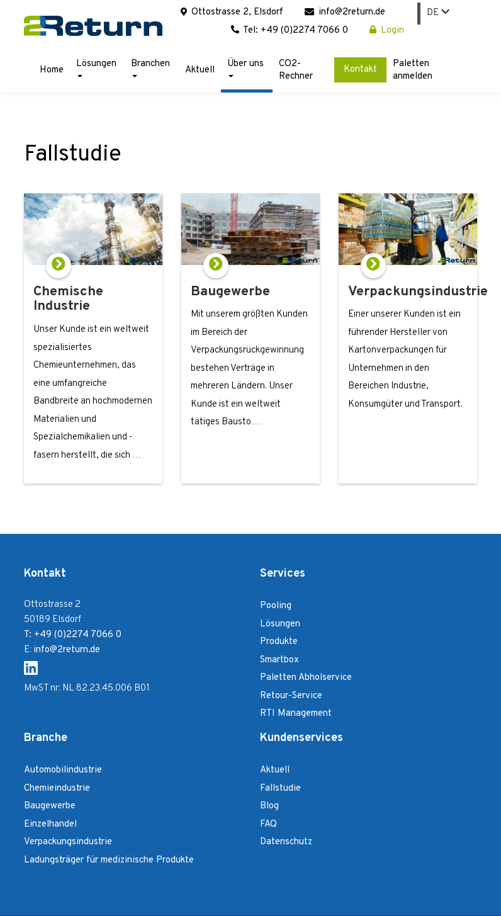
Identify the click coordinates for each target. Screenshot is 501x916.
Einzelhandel (50, 824)
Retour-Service (291, 696)
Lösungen (96, 67)
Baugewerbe (50, 806)
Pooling (275, 606)
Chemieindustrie (57, 788)
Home (52, 70)
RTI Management (296, 714)
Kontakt (360, 70)
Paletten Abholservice (306, 678)
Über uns (245, 67)
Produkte (279, 642)
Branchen (150, 67)
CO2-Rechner (296, 70)
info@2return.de (345, 12)
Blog (269, 806)
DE (438, 13)
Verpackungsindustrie (68, 842)
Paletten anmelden (412, 70)
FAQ (268, 824)
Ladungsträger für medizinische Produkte (109, 860)
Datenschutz (286, 842)
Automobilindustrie (63, 770)
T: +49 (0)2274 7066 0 (72, 635)
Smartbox (279, 660)
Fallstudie (280, 788)
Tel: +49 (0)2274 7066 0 (289, 31)
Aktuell (200, 70)
